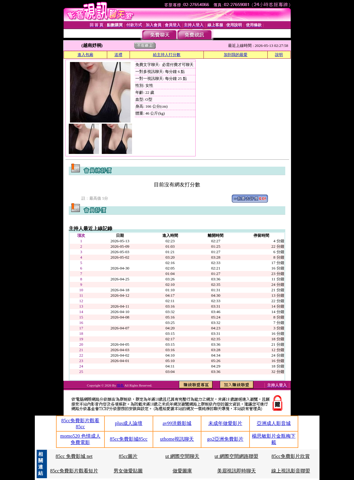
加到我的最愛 (235, 54)
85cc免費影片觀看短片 (74, 470)
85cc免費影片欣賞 (291, 456)
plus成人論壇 (129, 423)
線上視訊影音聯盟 (290, 470)
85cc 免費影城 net (74, 456)
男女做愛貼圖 (128, 470)
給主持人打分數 (166, 54)
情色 (120, 385)
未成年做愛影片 (225, 423)
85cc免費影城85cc (128, 439)
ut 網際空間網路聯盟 (236, 456)
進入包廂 (85, 54)
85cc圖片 (128, 456)
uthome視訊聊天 (177, 439)
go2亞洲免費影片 (225, 439)
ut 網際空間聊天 (182, 456)
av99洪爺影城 (177, 423)
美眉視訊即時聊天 (236, 470)
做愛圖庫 (182, 470)
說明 (279, 54)
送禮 (118, 54)
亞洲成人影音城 (274, 423)
